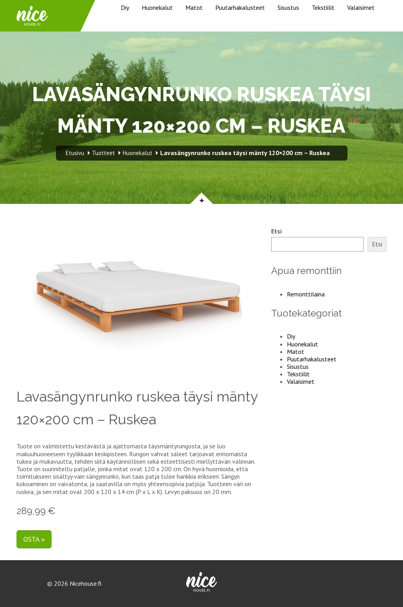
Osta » (34, 539)
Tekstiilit (323, 7)
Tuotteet (103, 153)
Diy (125, 7)
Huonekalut (157, 7)
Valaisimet (361, 7)
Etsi (276, 231)
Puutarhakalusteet (240, 7)
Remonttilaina (306, 294)
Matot (194, 7)
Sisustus (288, 7)
